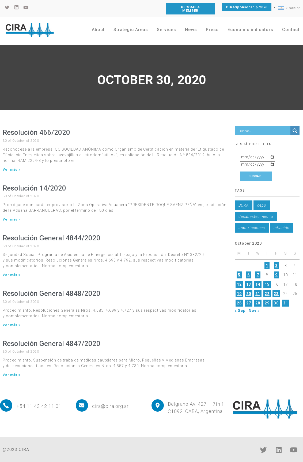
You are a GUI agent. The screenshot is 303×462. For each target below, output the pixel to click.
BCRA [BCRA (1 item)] (243, 205)
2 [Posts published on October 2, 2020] (276, 265)
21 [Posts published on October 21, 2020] (257, 294)
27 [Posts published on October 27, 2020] (248, 303)
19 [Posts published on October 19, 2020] (239, 294)
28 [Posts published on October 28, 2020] (257, 303)
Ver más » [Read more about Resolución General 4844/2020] (11, 275)
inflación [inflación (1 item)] (281, 228)
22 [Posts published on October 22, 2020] (267, 294)
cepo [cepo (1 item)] (261, 205)
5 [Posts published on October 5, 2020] (239, 275)
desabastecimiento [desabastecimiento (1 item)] (255, 216)
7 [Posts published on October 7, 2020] (258, 275)
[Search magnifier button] (295, 130)
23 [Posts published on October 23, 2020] (276, 294)
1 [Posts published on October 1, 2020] (267, 265)
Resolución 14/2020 (34, 188)
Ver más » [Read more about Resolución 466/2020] (11, 170)
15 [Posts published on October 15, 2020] (267, 284)
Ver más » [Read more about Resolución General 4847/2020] (11, 375)
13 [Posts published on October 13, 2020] (248, 284)
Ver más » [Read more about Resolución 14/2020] (11, 219)
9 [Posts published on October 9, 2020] (276, 275)
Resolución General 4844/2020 (51, 238)
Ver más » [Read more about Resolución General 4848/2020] (11, 325)
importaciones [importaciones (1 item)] (251, 228)
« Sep (240, 310)
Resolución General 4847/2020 (51, 344)
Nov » (254, 310)
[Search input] (264, 130)
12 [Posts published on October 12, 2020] (239, 284)
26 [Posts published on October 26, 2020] (239, 303)
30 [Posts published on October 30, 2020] (276, 303)
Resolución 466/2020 (36, 132)
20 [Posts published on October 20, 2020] (248, 294)
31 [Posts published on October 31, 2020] (285, 303)
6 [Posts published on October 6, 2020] (248, 275)
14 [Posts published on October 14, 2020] (257, 284)
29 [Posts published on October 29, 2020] (267, 303)
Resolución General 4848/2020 (51, 293)
